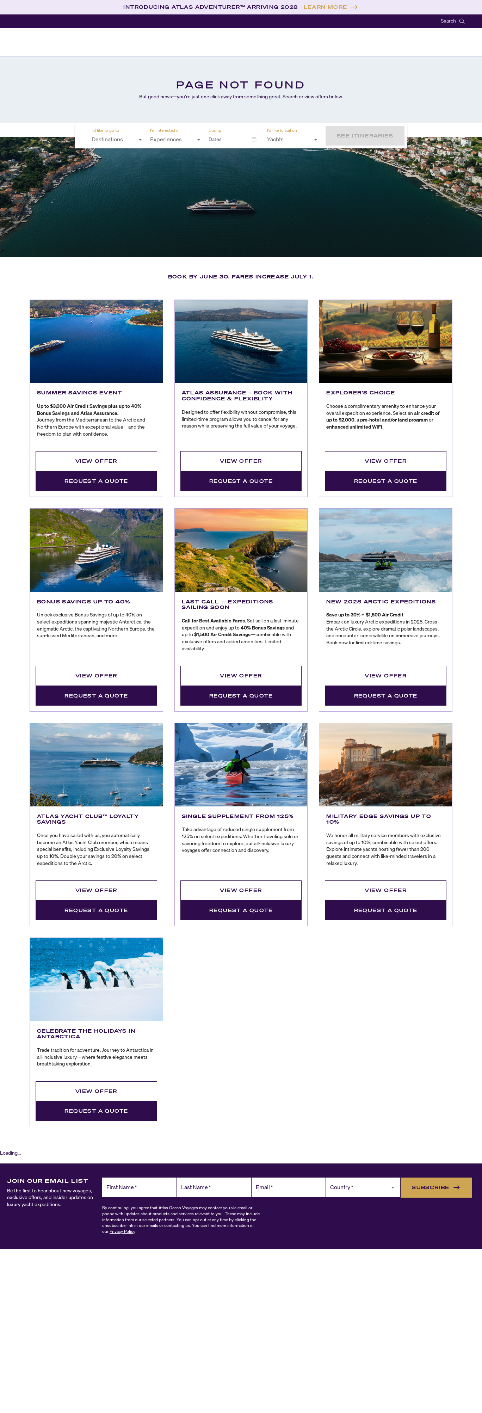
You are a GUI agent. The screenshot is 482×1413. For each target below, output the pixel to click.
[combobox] (113, 139)
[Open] (140, 140)
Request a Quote (96, 481)
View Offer (96, 460)
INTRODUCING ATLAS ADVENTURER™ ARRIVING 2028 (210, 7)
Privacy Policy (122, 1231)
